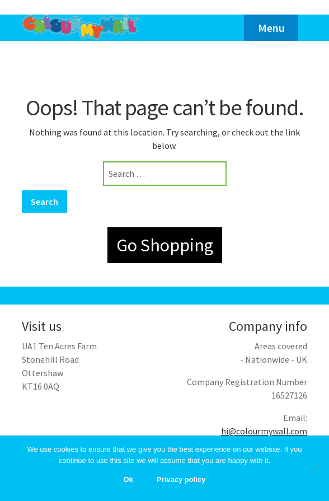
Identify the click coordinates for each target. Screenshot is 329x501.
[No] (315, 468)
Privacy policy (181, 479)
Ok (128, 479)
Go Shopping (164, 245)
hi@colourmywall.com (264, 431)
